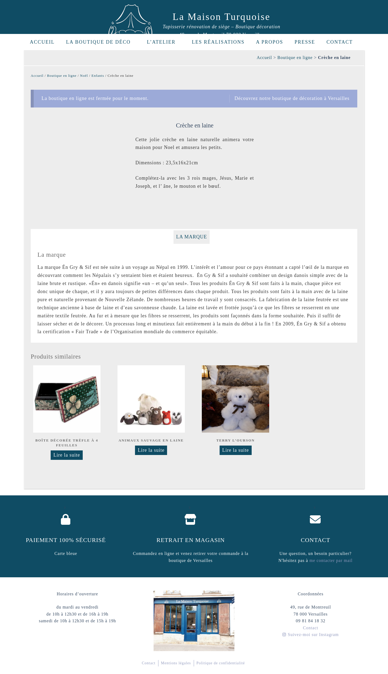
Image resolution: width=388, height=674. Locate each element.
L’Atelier (164, 42)
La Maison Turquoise (222, 16)
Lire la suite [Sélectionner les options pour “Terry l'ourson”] (235, 450)
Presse (305, 42)
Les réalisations (218, 42)
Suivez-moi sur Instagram (310, 634)
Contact (340, 42)
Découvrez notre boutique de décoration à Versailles (291, 98)
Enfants (98, 76)
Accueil (42, 42)
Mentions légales (176, 663)
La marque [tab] (191, 236)
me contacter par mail (330, 560)
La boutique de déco (101, 42)
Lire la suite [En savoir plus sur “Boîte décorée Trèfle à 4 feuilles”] (66, 455)
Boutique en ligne (295, 57)
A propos (269, 42)
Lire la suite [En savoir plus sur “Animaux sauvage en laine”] (151, 450)
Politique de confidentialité (220, 663)
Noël (84, 76)
